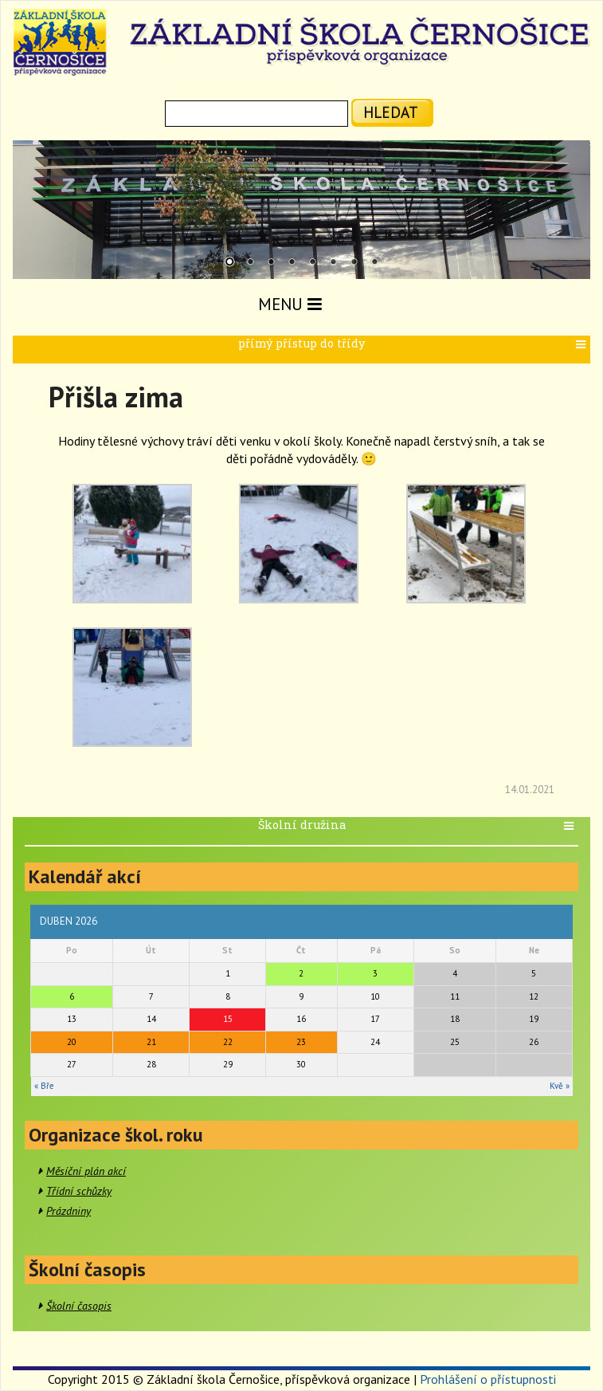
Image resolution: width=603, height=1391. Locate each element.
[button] (582, 345)
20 (71, 1041)
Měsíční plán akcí (86, 1171)
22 (228, 1041)
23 (301, 1041)
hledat (390, 112)
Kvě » (560, 1085)
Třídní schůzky (79, 1191)
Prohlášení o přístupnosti (488, 1379)
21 (151, 1041)
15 (228, 1018)
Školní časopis (79, 1306)
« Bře (44, 1085)
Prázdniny (68, 1211)
